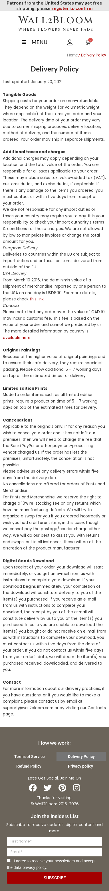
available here (17, 337)
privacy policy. (35, 867)
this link (37, 299)
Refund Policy (28, 766)
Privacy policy (80, 766)
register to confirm (72, 8)
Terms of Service (29, 756)
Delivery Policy (81, 756)
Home (72, 55)
